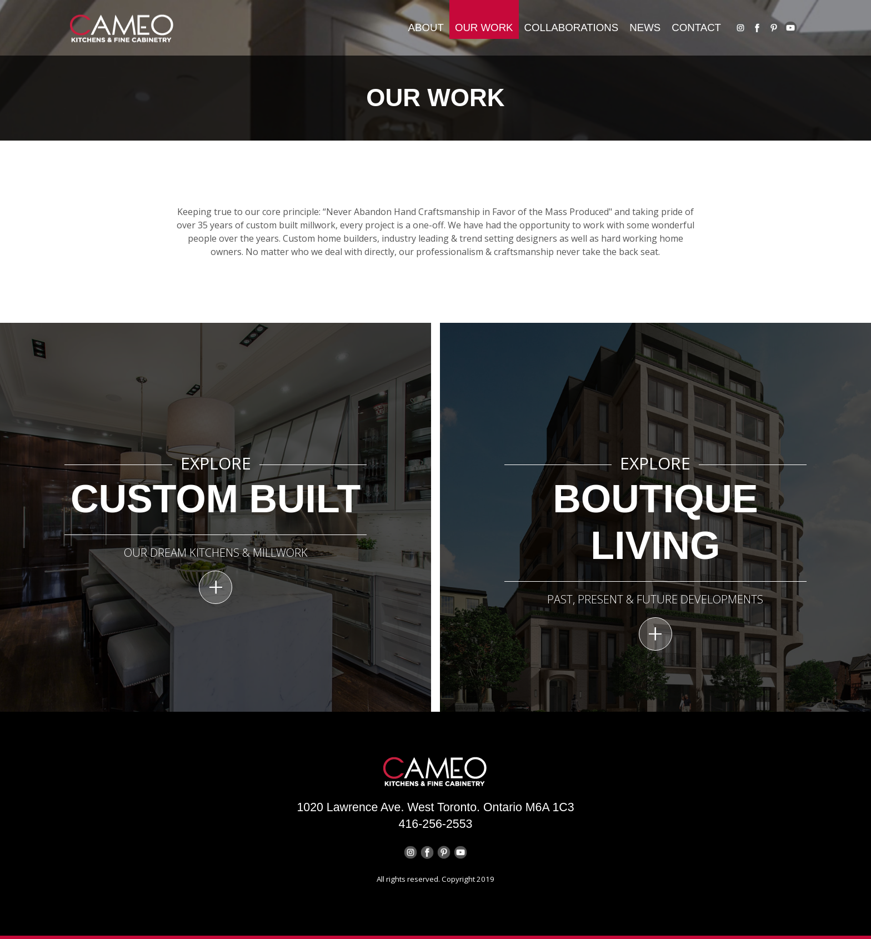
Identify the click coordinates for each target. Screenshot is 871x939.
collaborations (571, 27)
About (426, 27)
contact (696, 27)
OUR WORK (484, 27)
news (644, 27)
